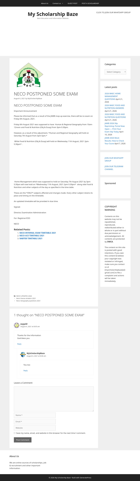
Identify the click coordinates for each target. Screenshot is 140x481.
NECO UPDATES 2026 (24, 296)
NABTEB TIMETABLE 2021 (30, 238)
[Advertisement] (113, 35)
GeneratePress (85, 477)
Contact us (59, 3)
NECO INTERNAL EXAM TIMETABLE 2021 (37, 233)
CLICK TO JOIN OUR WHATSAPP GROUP (113, 12)
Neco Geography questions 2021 (28, 301)
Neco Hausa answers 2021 (26, 298)
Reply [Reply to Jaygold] (19, 344)
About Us (44, 3)
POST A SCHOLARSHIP (90, 3)
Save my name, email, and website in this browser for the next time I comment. (51, 433)
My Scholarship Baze (53, 14)
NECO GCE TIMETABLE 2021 (31, 235)
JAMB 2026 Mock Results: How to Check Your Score (114, 141)
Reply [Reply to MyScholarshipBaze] (26, 370)
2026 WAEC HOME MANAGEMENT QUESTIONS (113, 96)
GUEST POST (72, 3)
